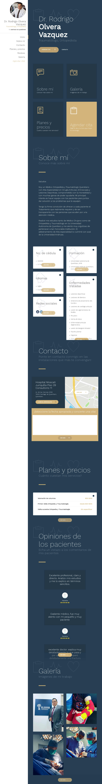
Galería (21, 57)
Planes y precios (17, 49)
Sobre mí (20, 41)
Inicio (22, 37)
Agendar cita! (19, 61)
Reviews (21, 53)
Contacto (20, 45)
